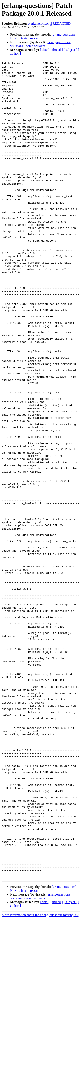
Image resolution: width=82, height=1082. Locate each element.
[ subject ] (70, 49)
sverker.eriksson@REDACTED (49, 23)
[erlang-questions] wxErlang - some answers (40, 44)
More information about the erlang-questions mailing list (40, 1078)
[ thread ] (56, 49)
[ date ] (44, 49)
